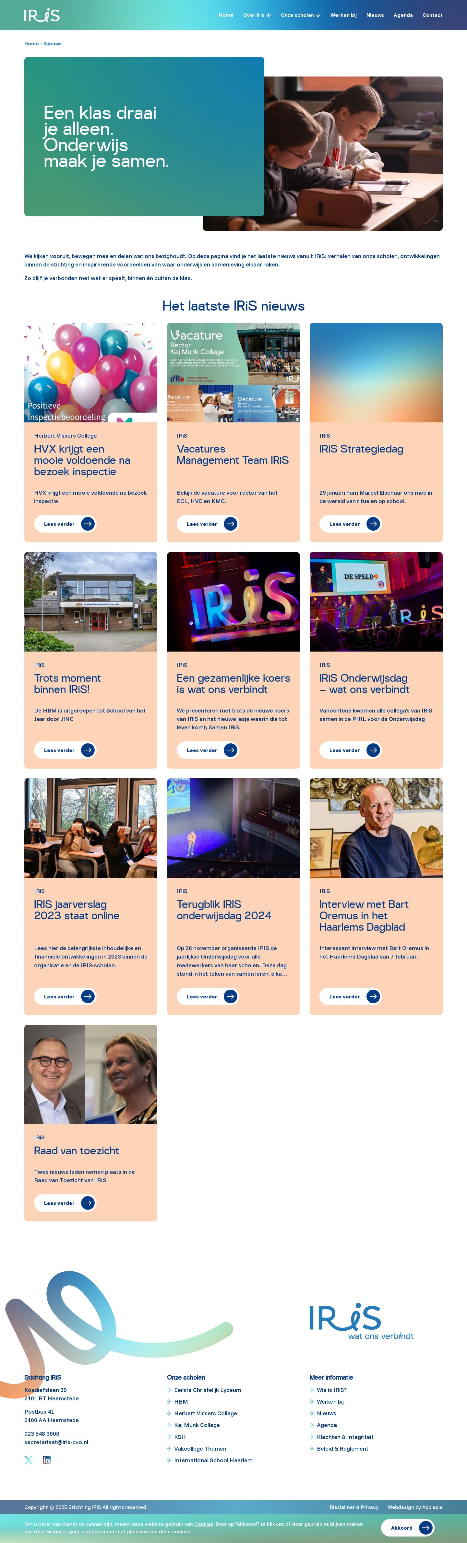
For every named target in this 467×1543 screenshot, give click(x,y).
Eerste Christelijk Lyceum (207, 1390)
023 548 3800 (41, 1433)
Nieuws (375, 15)
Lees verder (59, 524)
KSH (180, 1437)
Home (226, 15)
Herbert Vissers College (205, 1413)
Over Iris (253, 15)
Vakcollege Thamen (200, 1448)
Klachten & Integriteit (345, 1437)
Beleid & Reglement (342, 1448)
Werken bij (343, 15)
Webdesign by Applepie (415, 1506)
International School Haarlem (213, 1460)
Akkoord (402, 1528)
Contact (433, 15)
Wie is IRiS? (332, 1390)
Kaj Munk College (197, 1425)
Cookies (203, 1524)
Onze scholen (297, 15)
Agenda (403, 15)
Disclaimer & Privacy (354, 1507)
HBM (181, 1401)
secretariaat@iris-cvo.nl (56, 1442)
